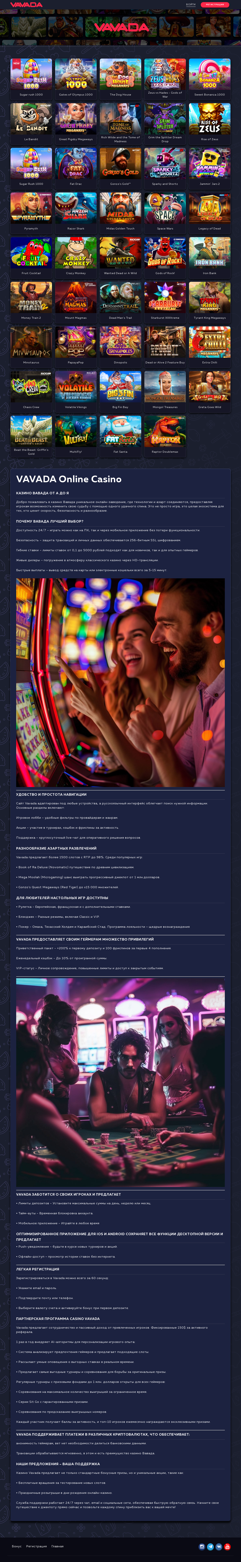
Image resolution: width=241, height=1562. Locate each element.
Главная (57, 1546)
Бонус (17, 1546)
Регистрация (36, 1546)
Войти (191, 5)
